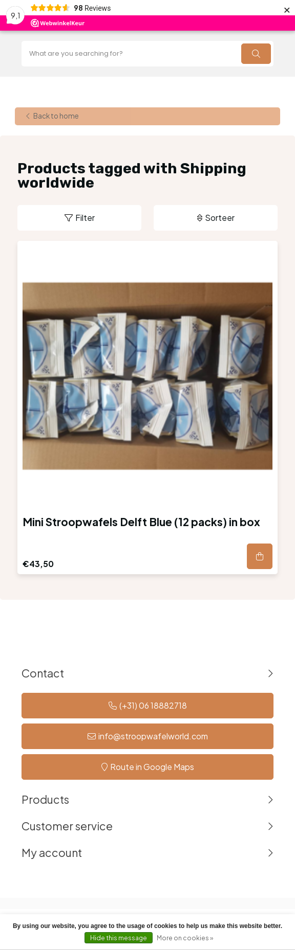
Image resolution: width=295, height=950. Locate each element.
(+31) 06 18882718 (153, 705)
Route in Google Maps (152, 766)
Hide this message (118, 938)
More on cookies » (185, 938)
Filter (85, 217)
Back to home (56, 116)
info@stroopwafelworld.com (153, 736)
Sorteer (220, 217)
